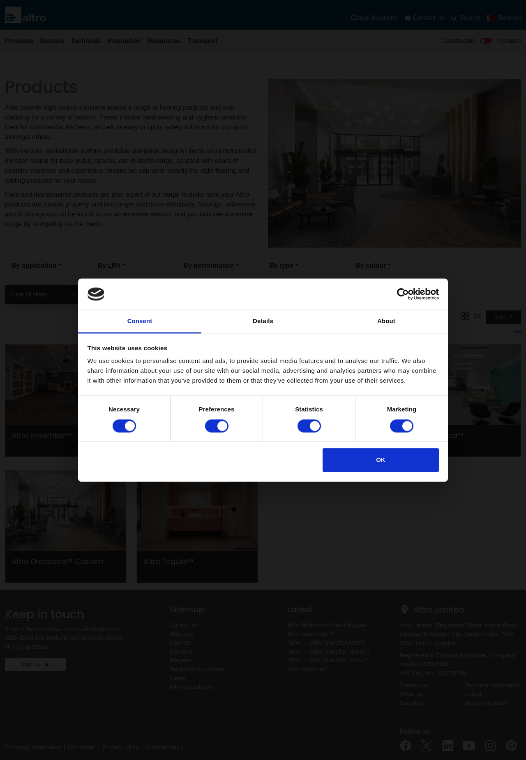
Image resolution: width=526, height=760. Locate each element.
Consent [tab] (139, 321)
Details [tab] (263, 321)
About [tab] (386, 321)
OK (380, 460)
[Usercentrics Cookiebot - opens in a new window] (403, 294)
